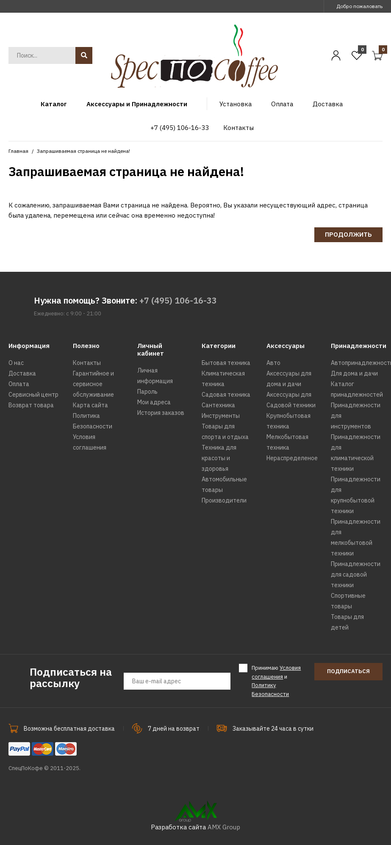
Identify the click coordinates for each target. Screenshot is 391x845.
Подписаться (348, 671)
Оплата (18, 384)
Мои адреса (154, 402)
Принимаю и (276, 681)
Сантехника (218, 405)
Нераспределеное (292, 458)
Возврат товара (31, 405)
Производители (224, 500)
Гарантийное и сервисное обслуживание (93, 384)
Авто (273, 363)
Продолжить (348, 234)
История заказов (160, 413)
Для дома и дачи (354, 373)
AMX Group (224, 827)
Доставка (22, 373)
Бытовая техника (226, 363)
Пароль (147, 391)
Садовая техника (226, 394)
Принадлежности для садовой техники (355, 574)
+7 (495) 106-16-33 (178, 300)
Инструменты (221, 416)
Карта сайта (90, 405)
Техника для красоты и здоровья (219, 458)
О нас (16, 363)
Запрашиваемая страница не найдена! (83, 151)
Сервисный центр (33, 394)
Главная (18, 151)
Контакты (87, 363)
